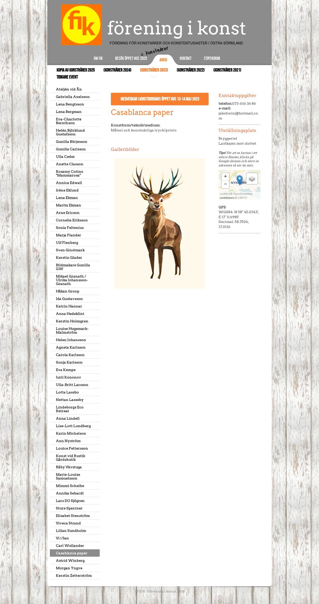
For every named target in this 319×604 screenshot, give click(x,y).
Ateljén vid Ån (69, 89)
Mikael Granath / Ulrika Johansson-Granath (72, 280)
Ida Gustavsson (69, 299)
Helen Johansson (71, 340)
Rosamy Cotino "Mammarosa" (69, 173)
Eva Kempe (66, 370)
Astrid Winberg (70, 561)
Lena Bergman (68, 112)
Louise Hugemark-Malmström (72, 330)
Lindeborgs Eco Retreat (69, 409)
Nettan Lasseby (69, 400)
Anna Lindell (68, 418)
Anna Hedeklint (70, 314)
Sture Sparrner (69, 508)
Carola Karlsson (70, 355)
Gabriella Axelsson (73, 97)
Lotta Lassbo (67, 392)
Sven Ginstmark (70, 250)
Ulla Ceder (65, 157)
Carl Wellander (70, 546)
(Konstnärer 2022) (191, 70)
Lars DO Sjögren (70, 501)
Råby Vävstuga (69, 467)
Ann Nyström (68, 441)
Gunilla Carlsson (71, 149)
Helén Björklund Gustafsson (70, 132)
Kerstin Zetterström (74, 576)
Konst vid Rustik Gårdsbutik (70, 458)
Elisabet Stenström (73, 516)
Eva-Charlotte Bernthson (68, 121)
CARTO (242, 197)
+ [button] (225, 177)
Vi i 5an (62, 538)
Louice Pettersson (72, 448)
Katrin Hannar (69, 306)
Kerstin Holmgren (72, 321)
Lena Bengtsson (70, 104)
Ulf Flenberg (67, 243)
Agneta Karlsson (70, 347)
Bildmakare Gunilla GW (73, 267)
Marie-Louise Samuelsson (68, 476)
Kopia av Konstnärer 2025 (76, 70)
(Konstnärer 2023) (154, 70)
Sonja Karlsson (69, 362)
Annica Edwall (69, 183)
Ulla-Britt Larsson (72, 385)
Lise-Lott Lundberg (73, 426)
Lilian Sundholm (71, 531)
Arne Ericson (68, 213)
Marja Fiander (68, 235)
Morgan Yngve (69, 568)
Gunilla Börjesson (71, 142)
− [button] (225, 184)
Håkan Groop (67, 291)
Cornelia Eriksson (72, 220)
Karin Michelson (71, 433)
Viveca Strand (68, 523)
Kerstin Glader (69, 258)
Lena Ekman (67, 198)
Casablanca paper (71, 553)
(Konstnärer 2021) (227, 70)
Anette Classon (69, 164)
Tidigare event (67, 77)
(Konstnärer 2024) (117, 70)
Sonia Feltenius (69, 228)
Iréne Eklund (67, 190)
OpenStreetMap (242, 193)
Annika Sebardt (70, 493)
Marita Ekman (68, 205)
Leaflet (224, 193)
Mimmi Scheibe (70, 486)
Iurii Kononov (68, 377)
